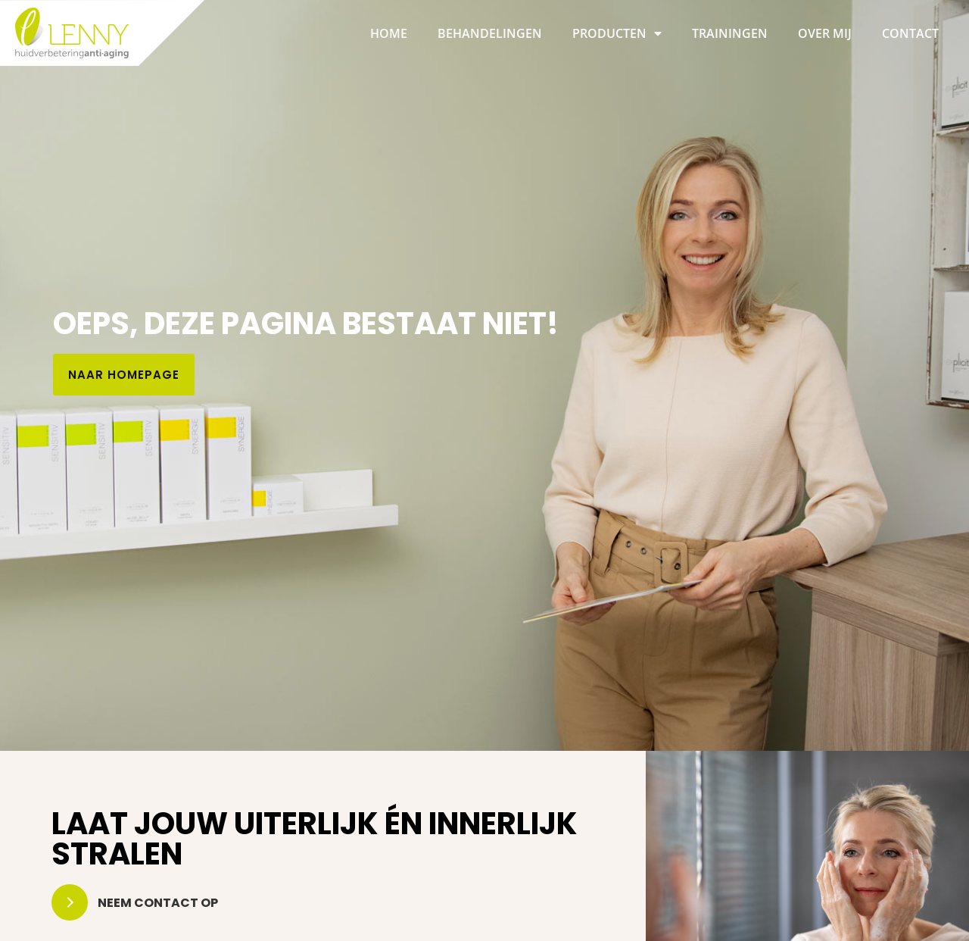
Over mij (825, 33)
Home (388, 33)
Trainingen (730, 33)
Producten (617, 33)
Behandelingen (490, 33)
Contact (910, 33)
